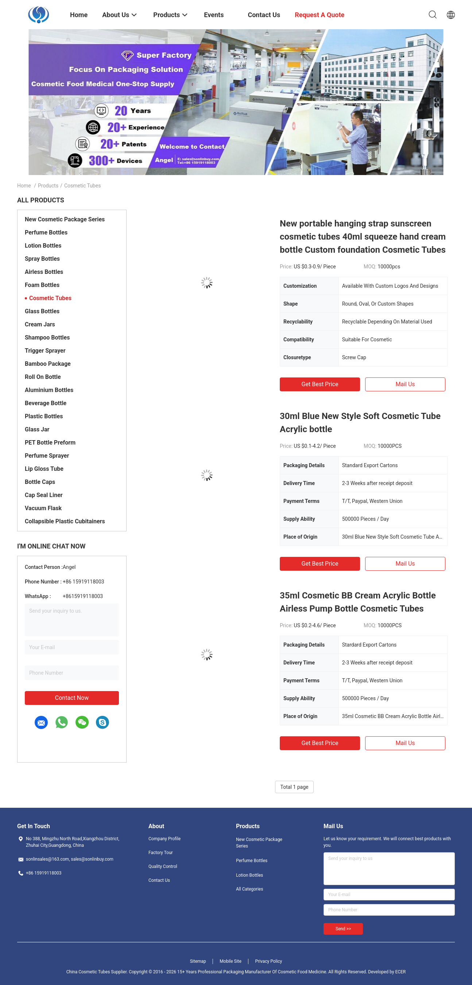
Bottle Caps (40, 481)
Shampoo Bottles (47, 337)
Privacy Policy (268, 961)
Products (48, 186)
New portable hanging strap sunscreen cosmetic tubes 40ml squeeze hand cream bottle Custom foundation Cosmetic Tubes (363, 236)
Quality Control (162, 866)
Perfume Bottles (46, 232)
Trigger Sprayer (45, 350)
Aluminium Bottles (49, 390)
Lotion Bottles (43, 245)
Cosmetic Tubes (50, 298)
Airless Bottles (44, 271)
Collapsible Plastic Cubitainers (65, 521)
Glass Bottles (42, 311)
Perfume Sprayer (47, 455)
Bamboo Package (48, 363)
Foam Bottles (42, 285)
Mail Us (405, 384)
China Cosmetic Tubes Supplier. (97, 971)
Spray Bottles (42, 258)
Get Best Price (320, 384)
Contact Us (159, 880)
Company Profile (164, 838)
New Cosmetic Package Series (65, 219)
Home (24, 186)
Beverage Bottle (45, 403)
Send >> (343, 928)
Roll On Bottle (43, 376)
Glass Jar (37, 429)
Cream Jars (40, 324)
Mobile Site (230, 961)
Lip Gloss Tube (44, 468)
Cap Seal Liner (44, 495)
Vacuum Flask (43, 508)
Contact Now (72, 697)
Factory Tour (160, 852)
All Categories (249, 889)
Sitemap (198, 961)
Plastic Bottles (44, 416)
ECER (400, 971)
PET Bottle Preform (50, 442)
